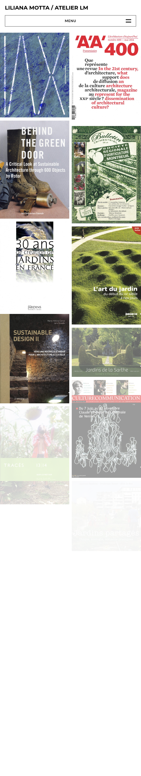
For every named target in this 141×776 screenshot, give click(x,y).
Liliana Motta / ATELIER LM (46, 7)
